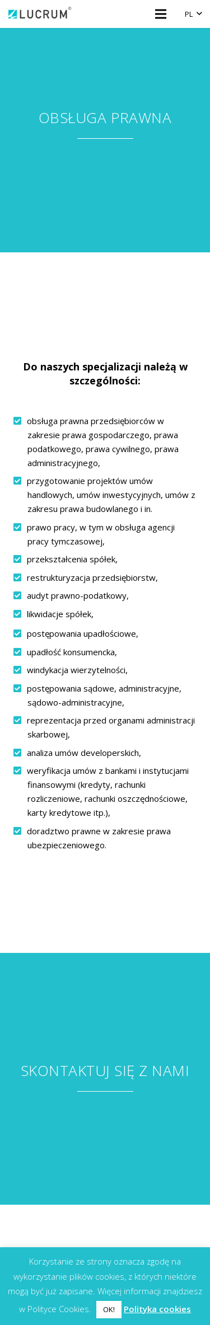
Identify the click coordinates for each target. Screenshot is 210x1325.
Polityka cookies (157, 1308)
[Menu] (160, 14)
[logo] (40, 14)
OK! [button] (109, 1309)
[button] (193, 14)
